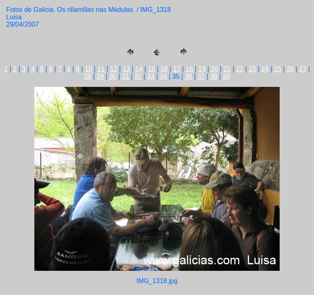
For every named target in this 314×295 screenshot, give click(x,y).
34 (163, 76)
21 (227, 69)
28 (87, 76)
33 (151, 76)
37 (201, 76)
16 (164, 69)
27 (303, 69)
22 (240, 69)
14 (139, 69)
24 (265, 69)
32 (138, 76)
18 (189, 69)
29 (100, 76)
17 (176, 69)
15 (151, 69)
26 (290, 69)
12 (113, 69)
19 (202, 69)
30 (113, 76)
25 (277, 69)
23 (252, 69)
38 (214, 76)
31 (125, 76)
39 (226, 76)
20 (214, 69)
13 (126, 69)
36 (188, 76)
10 (88, 69)
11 (101, 69)
